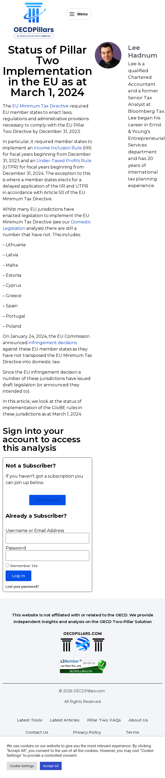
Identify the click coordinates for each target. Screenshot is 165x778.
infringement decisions (53, 342)
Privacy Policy (87, 732)
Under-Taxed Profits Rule (63, 160)
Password (16, 548)
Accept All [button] (51, 766)
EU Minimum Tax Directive (40, 106)
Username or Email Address (35, 531)
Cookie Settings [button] (22, 766)
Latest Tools (29, 720)
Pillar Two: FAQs (104, 720)
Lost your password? (22, 586)
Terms (132, 732)
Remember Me (22, 566)
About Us (138, 720)
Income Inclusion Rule (58, 147)
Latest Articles (64, 720)
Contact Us (37, 732)
